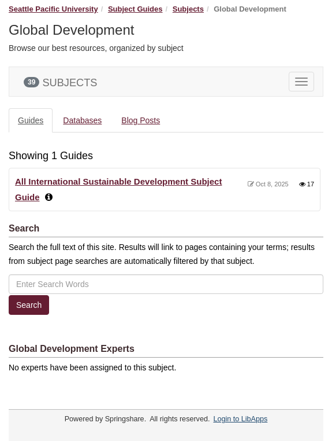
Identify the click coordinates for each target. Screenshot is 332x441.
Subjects (188, 9)
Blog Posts (140, 120)
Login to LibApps (240, 419)
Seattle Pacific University (53, 9)
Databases (82, 120)
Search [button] (29, 305)
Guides (30, 120)
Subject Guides (135, 9)
